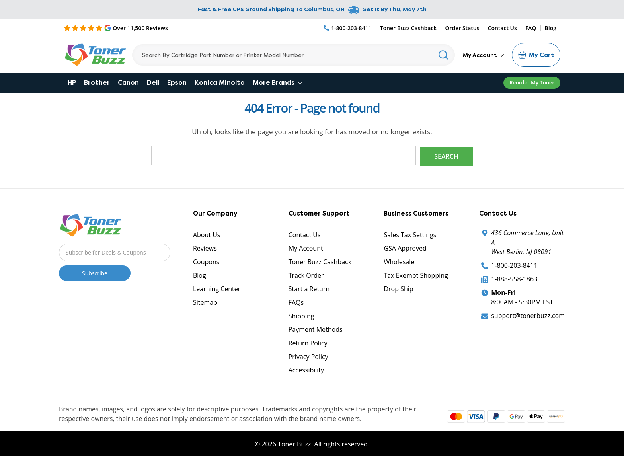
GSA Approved (405, 247)
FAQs (296, 301)
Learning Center (216, 288)
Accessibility (306, 369)
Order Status (462, 28)
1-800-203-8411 (514, 264)
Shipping (301, 315)
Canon (128, 82)
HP (72, 82)
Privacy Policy (308, 355)
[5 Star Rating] (116, 27)
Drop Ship (398, 288)
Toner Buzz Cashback (408, 28)
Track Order (306, 274)
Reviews (205, 247)
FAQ (530, 28)
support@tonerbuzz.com (528, 314)
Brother (97, 82)
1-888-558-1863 (514, 278)
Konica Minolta (220, 82)
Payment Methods (316, 328)
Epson (177, 82)
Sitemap (205, 301)
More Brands (277, 82)
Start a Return (309, 288)
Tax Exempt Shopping (416, 274)
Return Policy (308, 342)
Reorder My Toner (531, 82)
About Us (206, 234)
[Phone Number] (348, 28)
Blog (550, 28)
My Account (483, 54)
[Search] (293, 55)
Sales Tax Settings (410, 234)
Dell (153, 82)
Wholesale (399, 261)
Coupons (206, 261)
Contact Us (502, 28)
